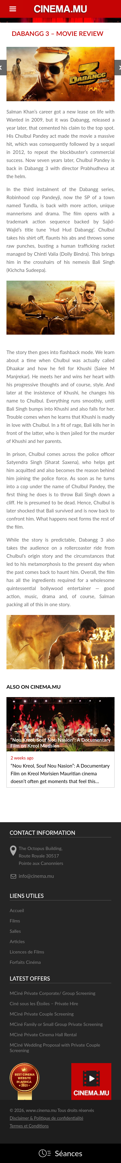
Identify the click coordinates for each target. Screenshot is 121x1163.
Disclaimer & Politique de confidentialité (46, 1118)
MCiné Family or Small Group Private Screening (56, 1024)
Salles (15, 931)
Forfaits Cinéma (25, 962)
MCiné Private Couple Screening (42, 1014)
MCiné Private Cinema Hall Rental (43, 1034)
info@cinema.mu (36, 876)
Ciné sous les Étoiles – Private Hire (44, 1003)
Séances (68, 1153)
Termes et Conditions (29, 1125)
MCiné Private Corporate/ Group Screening (53, 993)
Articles (17, 941)
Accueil (17, 910)
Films (15, 920)
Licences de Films (27, 951)
